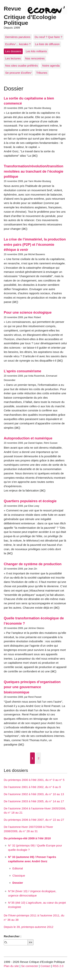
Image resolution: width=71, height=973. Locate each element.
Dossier (17, 882)
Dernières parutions (17, 37)
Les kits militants (36, 51)
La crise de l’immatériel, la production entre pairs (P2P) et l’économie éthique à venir (35, 244)
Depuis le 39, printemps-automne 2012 (28, 926)
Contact (45, 966)
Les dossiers (13, 51)
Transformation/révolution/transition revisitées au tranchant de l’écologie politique (33, 171)
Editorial (17, 868)
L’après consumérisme (22, 371)
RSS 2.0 (58, 966)
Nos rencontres (35, 58)
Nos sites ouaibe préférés (21, 65)
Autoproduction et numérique (28, 438)
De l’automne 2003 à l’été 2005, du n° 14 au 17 (34, 801)
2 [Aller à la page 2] (38, 758)
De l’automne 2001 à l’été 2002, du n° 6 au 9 (32, 787)
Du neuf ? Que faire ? (48, 37)
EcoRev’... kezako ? (18, 44)
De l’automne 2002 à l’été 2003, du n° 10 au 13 (34, 794)
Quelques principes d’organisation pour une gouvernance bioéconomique (32, 687)
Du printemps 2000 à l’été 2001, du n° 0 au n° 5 (34, 779)
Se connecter (29, 966)
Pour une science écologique (27, 312)
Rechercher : (12, 936)
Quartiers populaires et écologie (30, 501)
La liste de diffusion (47, 44)
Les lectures (13, 58)
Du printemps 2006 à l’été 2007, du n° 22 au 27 (34, 819)
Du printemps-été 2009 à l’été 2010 (27, 838)
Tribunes (41, 72)
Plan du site (11, 966)
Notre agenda (51, 65)
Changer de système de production (33, 564)
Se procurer (18, 72)
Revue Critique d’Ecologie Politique (30, 15)
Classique (18, 875)
